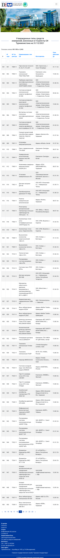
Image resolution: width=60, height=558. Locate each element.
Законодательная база (8, 537)
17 (14, 512)
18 (17, 512)
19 (20, 512)
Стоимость (4, 533)
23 (32, 512)
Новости (4, 527)
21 (26, 512)
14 (5, 512)
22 (29, 512)
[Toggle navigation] (56, 4)
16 (11, 512)
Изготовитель (40, 56)
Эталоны (4, 525)
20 (23, 512)
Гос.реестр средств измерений (10, 539)
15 (8, 512)
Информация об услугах (8, 531)
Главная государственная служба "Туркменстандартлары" (30, 553)
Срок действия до (56, 54)
